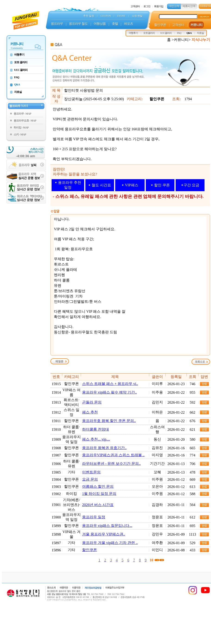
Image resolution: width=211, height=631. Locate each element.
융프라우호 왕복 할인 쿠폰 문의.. (109, 421)
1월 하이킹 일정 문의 (99, 494)
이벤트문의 (91, 472)
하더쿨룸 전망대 (95, 429)
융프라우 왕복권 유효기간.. (104, 448)
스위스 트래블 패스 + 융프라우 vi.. (110, 384)
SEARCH (204, 16)
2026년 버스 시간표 (98, 505)
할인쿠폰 (89, 550)
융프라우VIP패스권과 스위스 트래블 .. (113, 455)
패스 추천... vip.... (96, 439)
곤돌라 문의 (92, 402)
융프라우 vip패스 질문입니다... (107, 526)
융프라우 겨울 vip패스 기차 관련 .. (110, 543)
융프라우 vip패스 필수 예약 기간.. (109, 392)
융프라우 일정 (93, 517)
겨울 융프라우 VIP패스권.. (103, 534)
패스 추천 (90, 412)
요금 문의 (90, 479)
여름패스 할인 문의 (98, 486)
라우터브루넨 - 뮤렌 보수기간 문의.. (111, 463)
